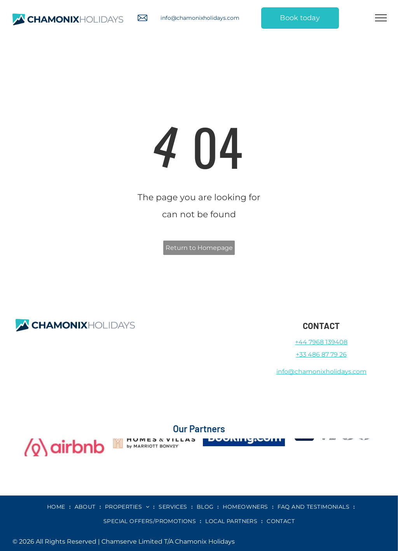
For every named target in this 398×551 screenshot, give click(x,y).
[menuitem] (57, 506)
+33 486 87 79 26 (321, 354)
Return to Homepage (199, 247)
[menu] (381, 18)
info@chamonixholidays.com (200, 17)
